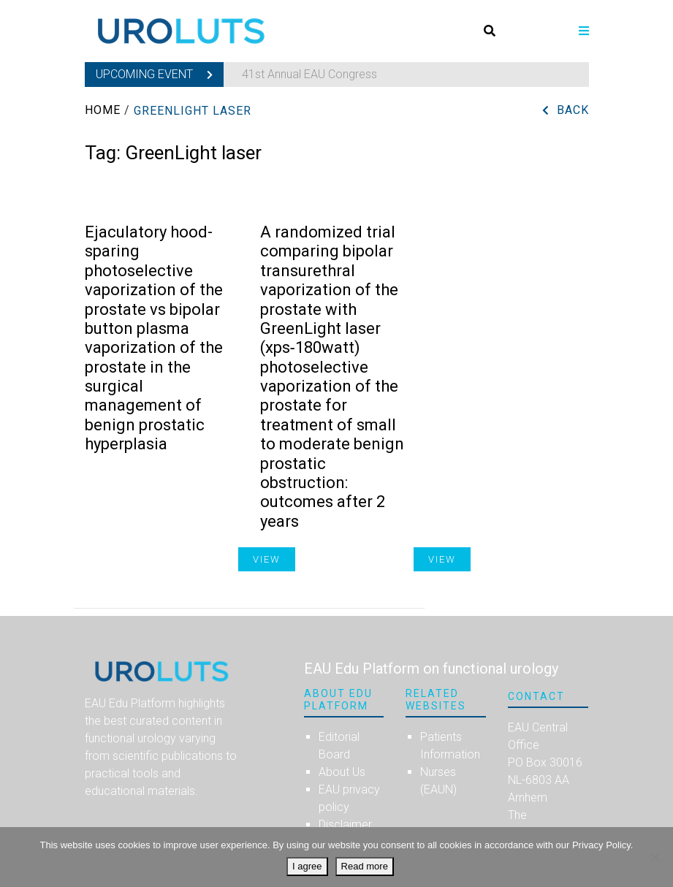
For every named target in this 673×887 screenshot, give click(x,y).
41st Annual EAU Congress (309, 74)
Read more (364, 866)
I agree (307, 866)
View (442, 559)
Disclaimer (345, 824)
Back (573, 110)
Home (103, 110)
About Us (342, 772)
